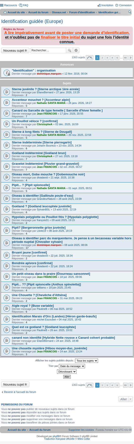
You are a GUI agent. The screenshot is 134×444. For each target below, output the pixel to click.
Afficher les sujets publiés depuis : (66, 361)
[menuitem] (81, 429)
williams (41, 287)
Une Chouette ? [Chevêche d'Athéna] (39, 295)
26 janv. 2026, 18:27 (80, 103)
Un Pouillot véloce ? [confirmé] (35, 121)
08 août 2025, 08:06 (76, 245)
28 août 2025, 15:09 (70, 198)
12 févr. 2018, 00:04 (76, 73)
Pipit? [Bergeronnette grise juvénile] (38, 227)
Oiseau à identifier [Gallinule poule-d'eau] (42, 195)
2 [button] (102, 57)
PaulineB (42, 308)
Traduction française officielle (59, 439)
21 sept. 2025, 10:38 (62, 177)
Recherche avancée (76, 50)
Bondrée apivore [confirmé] (32, 263)
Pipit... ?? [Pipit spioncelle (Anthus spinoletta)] (46, 284)
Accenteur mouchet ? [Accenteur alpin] (41, 100)
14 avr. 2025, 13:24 (71, 351)
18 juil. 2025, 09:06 (71, 276)
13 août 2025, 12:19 (64, 209)
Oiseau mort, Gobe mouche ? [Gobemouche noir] (48, 174)
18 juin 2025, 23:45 (60, 287)
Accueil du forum (38, 12)
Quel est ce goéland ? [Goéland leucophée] (44, 327)
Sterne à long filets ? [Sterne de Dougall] (42, 131)
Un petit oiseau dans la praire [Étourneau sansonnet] (51, 273)
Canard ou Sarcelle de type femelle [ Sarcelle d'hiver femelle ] (57, 110)
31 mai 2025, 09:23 (71, 298)
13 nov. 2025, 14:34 (70, 145)
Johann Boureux (46, 145)
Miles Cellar (84, 439)
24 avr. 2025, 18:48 (67, 340)
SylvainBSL (43, 209)
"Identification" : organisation (34, 70)
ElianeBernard (45, 92)
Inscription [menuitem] (107, 5)
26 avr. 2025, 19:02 (61, 330)
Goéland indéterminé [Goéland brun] (39, 153)
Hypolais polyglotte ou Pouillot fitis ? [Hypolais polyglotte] (55, 217)
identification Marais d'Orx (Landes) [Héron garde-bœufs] (54, 316)
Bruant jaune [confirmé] (29, 252)
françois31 (43, 220)
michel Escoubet (46, 319)
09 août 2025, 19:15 (63, 220)
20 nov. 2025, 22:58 (80, 134)
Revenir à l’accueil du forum (20, 392)
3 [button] (107, 57)
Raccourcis (10, 5)
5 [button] (117, 57)
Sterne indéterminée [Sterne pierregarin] (42, 142)
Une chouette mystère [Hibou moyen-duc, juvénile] (49, 348)
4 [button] (112, 57)
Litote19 (41, 230)
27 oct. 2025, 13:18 (66, 156)
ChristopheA (44, 124)
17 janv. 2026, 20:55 (71, 113)
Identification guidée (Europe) (32, 21)
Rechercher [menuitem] (130, 13)
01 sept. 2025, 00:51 (80, 188)
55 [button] (125, 57)
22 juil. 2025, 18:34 (62, 255)
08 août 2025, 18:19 (60, 230)
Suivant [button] (130, 57)
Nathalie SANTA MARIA (51, 103)
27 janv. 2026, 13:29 (68, 92)
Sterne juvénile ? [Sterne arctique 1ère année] (46, 89)
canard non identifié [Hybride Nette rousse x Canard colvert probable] (63, 337)
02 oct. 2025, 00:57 (71, 166)
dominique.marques (49, 73)
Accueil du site (16, 12)
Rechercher (69, 50)
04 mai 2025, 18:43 (70, 319)
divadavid (42, 177)
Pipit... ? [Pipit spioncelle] (31, 185)
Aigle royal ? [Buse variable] (33, 305)
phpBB (56, 436)
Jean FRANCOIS (47, 113)
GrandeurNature (46, 198)
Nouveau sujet (13, 50)
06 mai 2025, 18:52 (61, 308)
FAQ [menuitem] (25, 5)
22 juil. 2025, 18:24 (62, 266)
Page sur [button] (89, 57)
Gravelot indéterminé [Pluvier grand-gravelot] (45, 163)
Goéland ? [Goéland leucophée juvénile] (41, 206)
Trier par (66, 366)
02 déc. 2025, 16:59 (66, 124)
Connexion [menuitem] (125, 5)
